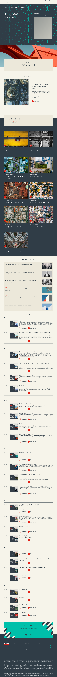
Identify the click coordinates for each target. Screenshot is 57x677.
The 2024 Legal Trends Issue (26, 434)
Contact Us (30, 634)
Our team (14, 645)
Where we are (27, 651)
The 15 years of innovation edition (27, 404)
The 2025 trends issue (24, 385)
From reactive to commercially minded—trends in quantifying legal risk (35, 559)
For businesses (27, 645)
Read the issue (33, 328)
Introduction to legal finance (34, 3)
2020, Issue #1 (23, 612)
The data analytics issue (25, 452)
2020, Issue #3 (23, 597)
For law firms (27, 647)
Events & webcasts (41, 649)
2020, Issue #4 (23, 589)
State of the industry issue (25, 516)
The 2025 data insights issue (26, 375)
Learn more (36, 101)
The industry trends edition (26, 413)
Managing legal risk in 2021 (26, 575)
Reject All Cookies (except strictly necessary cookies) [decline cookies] (41, 675)
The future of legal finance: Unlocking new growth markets (34, 352)
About (21, 3)
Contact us (51, 3)
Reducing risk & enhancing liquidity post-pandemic (32, 567)
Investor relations (44, 0)
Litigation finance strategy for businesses (29, 474)
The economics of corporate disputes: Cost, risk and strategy (34, 332)
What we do (26, 3)
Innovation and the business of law (28, 464)
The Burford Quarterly (41, 647)
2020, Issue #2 (23, 605)
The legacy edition (24, 424)
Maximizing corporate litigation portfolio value (31, 551)
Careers (14, 647)
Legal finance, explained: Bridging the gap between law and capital (36, 363)
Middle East (51, 0)
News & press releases (41, 653)
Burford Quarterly (19, 7)
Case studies (27, 653)
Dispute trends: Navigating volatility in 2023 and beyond (33, 486)
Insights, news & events (44, 3)
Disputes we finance (28, 649)
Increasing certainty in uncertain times (29, 504)
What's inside (24, 328)
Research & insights (41, 651)
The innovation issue (24, 526)
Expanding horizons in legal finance (28, 321)
